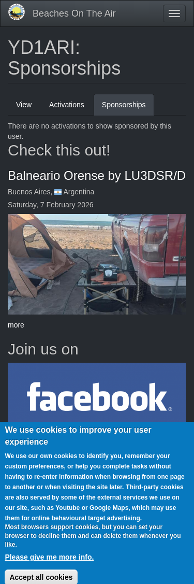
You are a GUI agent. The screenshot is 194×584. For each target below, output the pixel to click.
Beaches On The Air (74, 13)
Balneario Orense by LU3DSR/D (97, 175)
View (24, 105)
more (16, 325)
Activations (66, 105)
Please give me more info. (49, 568)
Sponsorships (128, 107)
